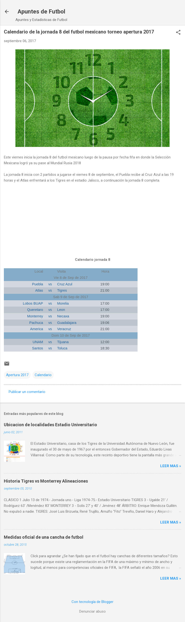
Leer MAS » (170, 466)
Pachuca (36, 323)
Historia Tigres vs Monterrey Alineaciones (46, 481)
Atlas (39, 290)
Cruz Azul (64, 284)
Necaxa (63, 316)
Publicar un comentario (27, 392)
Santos (37, 348)
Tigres (62, 290)
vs (50, 284)
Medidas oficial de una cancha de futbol (43, 537)
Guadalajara (66, 323)
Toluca (62, 348)
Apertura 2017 (17, 375)
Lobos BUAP (33, 303)
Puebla (37, 284)
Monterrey (35, 316)
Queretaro (35, 310)
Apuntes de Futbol (41, 11)
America (36, 329)
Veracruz (64, 329)
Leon (61, 310)
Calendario (43, 375)
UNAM (38, 342)
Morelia (63, 303)
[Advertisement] (92, 225)
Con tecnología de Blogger (92, 602)
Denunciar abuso (92, 611)
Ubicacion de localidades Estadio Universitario (50, 424)
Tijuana (63, 342)
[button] (178, 32)
